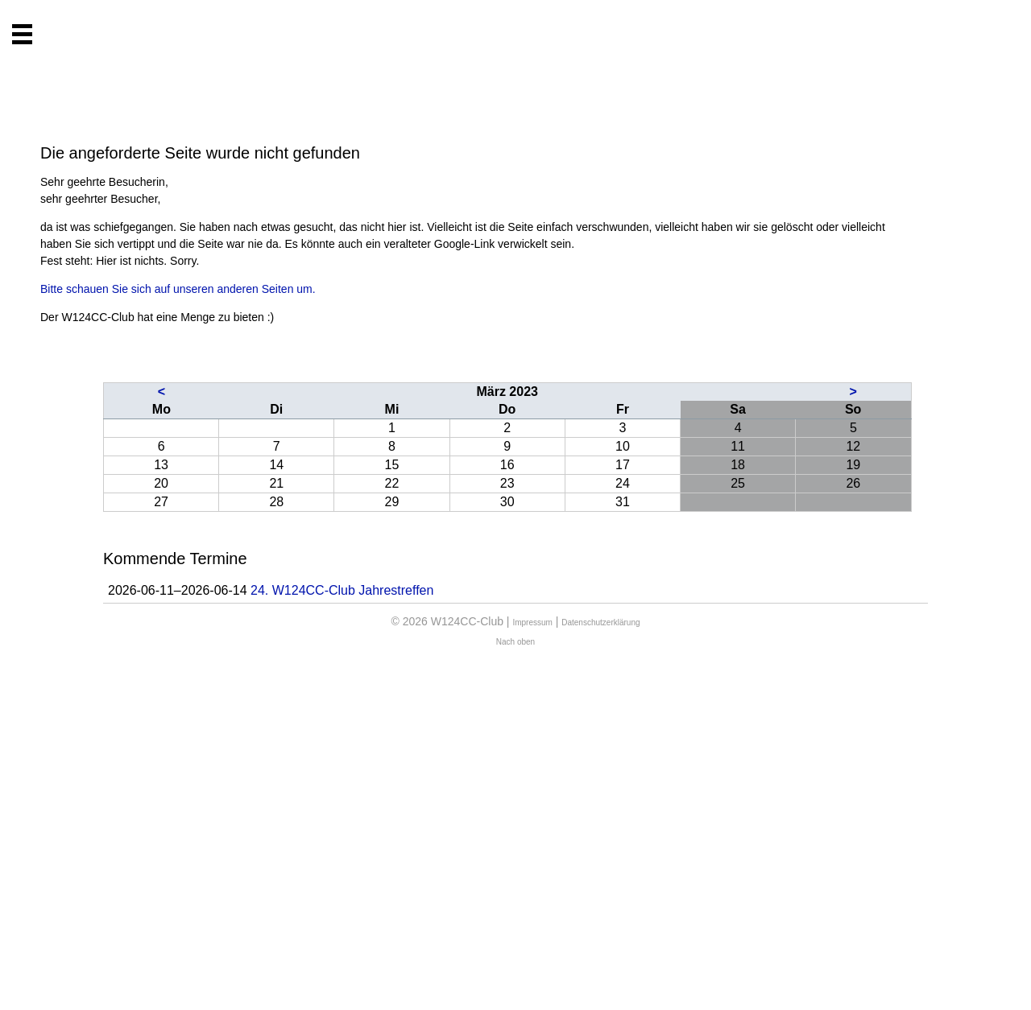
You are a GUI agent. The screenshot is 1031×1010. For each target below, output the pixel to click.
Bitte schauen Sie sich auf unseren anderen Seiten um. (178, 288)
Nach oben (515, 641)
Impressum (532, 622)
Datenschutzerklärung (600, 622)
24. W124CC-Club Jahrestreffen (342, 590)
